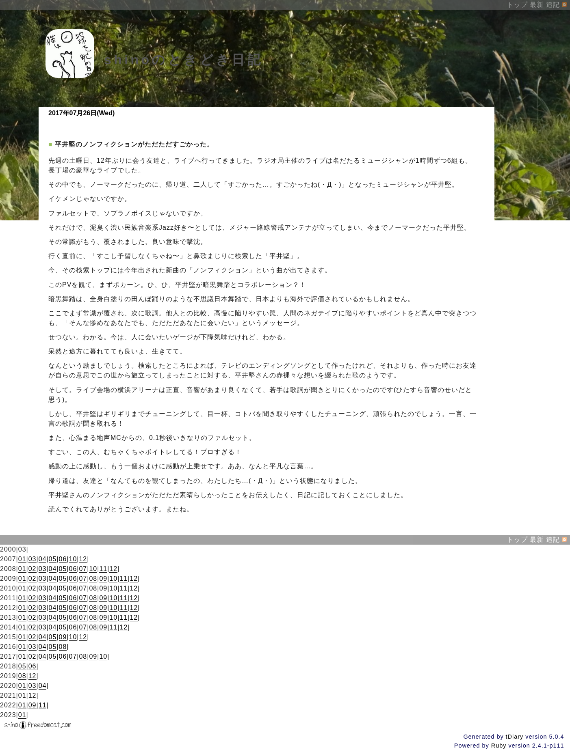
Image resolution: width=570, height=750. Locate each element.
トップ (517, 4)
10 (73, 559)
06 (63, 559)
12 (83, 559)
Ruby (499, 745)
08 (93, 578)
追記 (553, 4)
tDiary (515, 736)
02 (32, 568)
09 (103, 578)
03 (22, 549)
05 (53, 559)
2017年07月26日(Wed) (81, 113)
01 (22, 559)
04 (43, 559)
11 (103, 568)
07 (83, 568)
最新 (537, 4)
